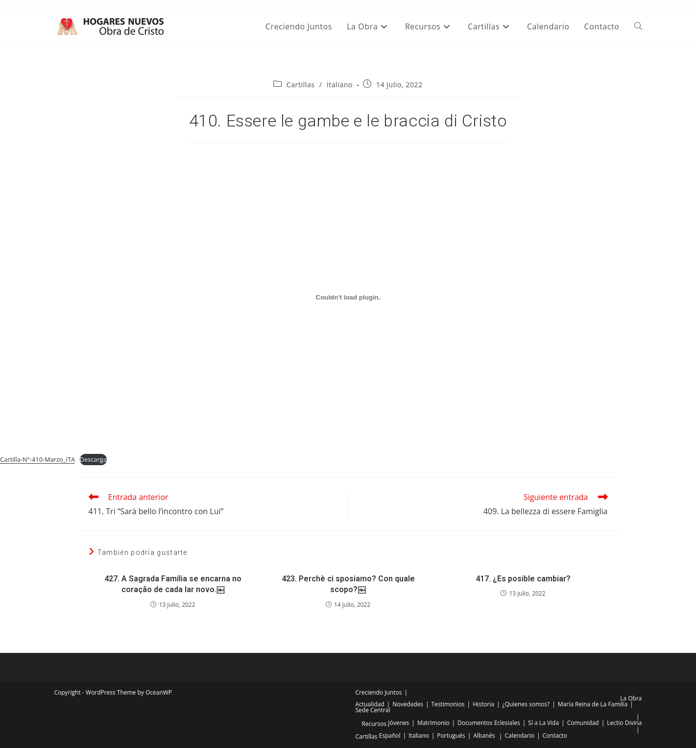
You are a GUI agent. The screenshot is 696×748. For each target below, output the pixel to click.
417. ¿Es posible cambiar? (523, 578)
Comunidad (583, 723)
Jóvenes (398, 723)
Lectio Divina (624, 723)
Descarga (93, 459)
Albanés (484, 735)
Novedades (407, 704)
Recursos (373, 724)
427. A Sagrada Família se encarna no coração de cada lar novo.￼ (172, 584)
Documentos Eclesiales (488, 723)
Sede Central (373, 710)
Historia (483, 704)
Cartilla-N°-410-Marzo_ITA (37, 459)
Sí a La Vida (543, 723)
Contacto (555, 735)
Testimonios (448, 704)
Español (390, 735)
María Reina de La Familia (592, 704)
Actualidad (370, 704)
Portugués (451, 735)
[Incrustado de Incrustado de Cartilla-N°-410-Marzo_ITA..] (348, 297)
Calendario (519, 735)
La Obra (631, 698)
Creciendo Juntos (379, 692)
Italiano (340, 84)
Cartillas (301, 84)
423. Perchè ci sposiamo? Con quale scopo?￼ (348, 584)
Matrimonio (433, 723)
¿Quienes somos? (526, 704)
